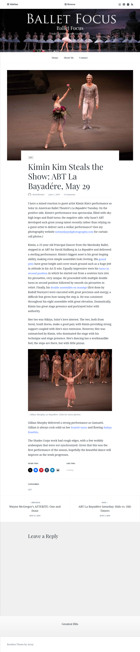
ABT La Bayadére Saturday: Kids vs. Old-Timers (104, 509)
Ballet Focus (70, 27)
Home (55, 57)
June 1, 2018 (54, 194)
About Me (69, 57)
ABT (30, 158)
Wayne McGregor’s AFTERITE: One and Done (35, 509)
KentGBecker (39, 194)
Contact (83, 57)
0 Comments (69, 194)
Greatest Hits (70, 624)
